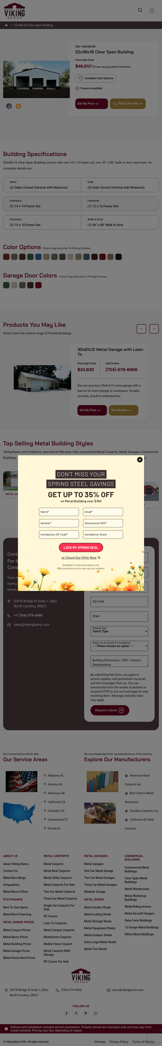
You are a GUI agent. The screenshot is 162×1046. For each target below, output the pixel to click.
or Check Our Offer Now (79, 557)
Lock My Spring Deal (81, 547)
